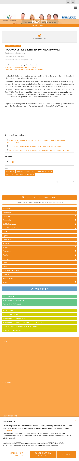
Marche (6, 243)
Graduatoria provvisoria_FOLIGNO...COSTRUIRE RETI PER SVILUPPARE (39, 150)
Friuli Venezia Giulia (11, 228)
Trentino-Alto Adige (11, 270)
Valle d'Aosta (8, 278)
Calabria (6, 216)
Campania (7, 220)
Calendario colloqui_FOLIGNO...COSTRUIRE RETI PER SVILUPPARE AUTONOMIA (36, 141)
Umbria (8, 46)
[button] (75, 420)
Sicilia (5, 263)
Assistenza (10, 171)
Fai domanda (41, 289)
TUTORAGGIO (9, 296)
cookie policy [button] (8, 431)
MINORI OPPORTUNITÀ (13, 300)
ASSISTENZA (8, 311)
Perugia (17, 46)
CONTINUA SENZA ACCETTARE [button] (43, 454)
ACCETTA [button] (66, 454)
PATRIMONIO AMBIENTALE (14, 318)
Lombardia (7, 239)
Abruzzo (6, 208)
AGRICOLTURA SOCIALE (13, 330)
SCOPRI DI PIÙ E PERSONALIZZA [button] (16, 454)
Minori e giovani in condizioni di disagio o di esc (34, 171)
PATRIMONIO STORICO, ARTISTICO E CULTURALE (23, 322)
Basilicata (7, 212)
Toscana (6, 266)
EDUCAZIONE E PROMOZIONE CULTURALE (20, 326)
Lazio (5, 232)
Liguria (5, 235)
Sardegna (6, 259)
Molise (5, 247)
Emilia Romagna (9, 224)
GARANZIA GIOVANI (12, 304)
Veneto (5, 282)
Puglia (5, 255)
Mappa (13, 162)
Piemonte (6, 251)
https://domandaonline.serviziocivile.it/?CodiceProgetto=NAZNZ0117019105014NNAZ (25, 68)
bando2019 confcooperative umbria (20, 174)
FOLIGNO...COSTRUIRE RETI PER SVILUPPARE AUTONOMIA (35, 146)
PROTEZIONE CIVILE (11, 315)
